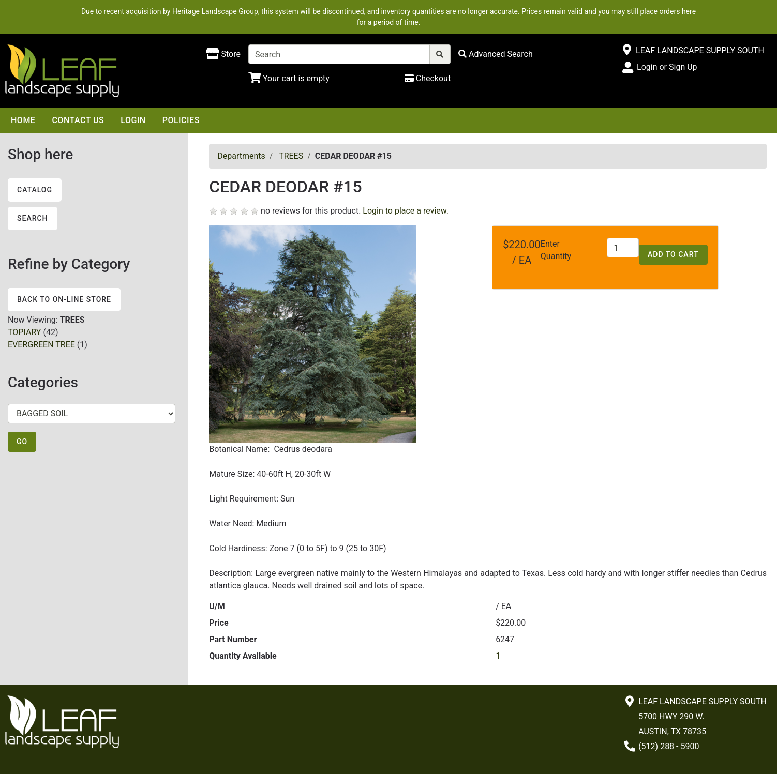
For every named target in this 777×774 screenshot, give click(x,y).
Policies (181, 120)
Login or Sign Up (667, 67)
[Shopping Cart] (289, 78)
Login (133, 120)
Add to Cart (673, 254)
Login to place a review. (406, 211)
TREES (291, 156)
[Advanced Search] (495, 54)
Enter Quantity (556, 250)
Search (32, 218)
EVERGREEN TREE (41, 345)
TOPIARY (24, 332)
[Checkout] (428, 78)
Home (23, 120)
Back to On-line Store (64, 299)
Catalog (34, 190)
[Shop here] (223, 54)
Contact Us (78, 120)
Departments (241, 156)
